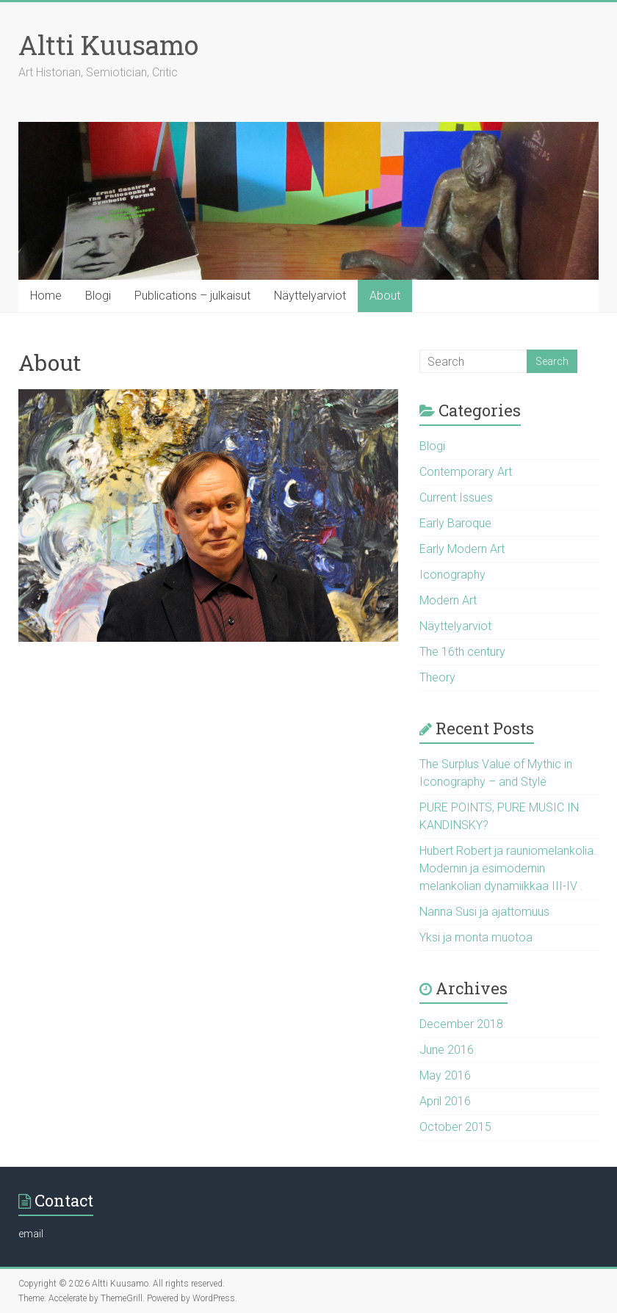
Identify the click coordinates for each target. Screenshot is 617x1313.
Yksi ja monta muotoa (476, 937)
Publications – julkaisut (192, 296)
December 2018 (461, 1024)
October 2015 (455, 1127)
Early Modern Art (462, 549)
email (30, 1234)
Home (46, 296)
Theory (437, 677)
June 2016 (446, 1050)
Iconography (452, 575)
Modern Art (448, 600)
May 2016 (445, 1075)
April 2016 (445, 1101)
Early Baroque (455, 523)
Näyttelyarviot (310, 296)
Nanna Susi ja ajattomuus (484, 912)
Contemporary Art (465, 472)
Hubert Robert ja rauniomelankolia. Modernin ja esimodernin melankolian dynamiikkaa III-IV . (507, 868)
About (384, 296)
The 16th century (462, 652)
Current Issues (456, 497)
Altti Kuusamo (108, 44)
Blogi (98, 296)
